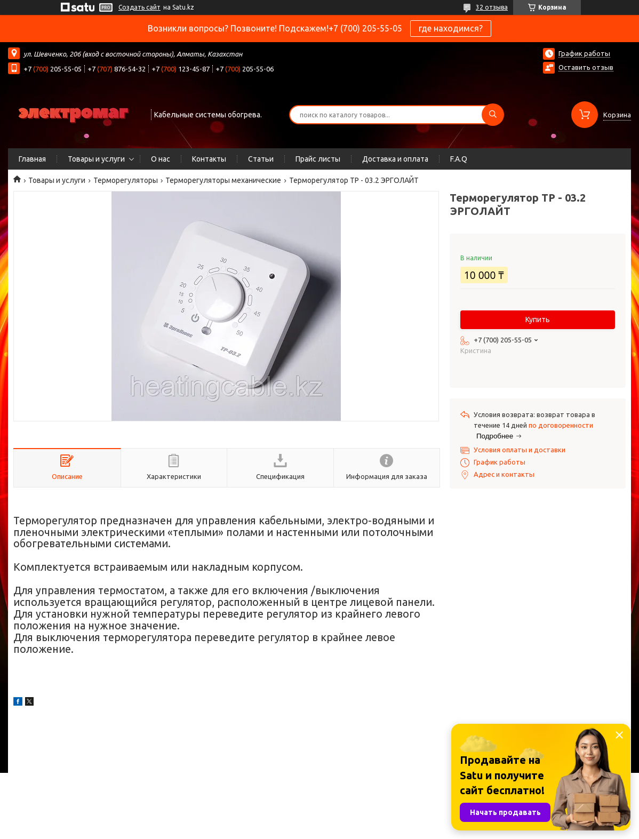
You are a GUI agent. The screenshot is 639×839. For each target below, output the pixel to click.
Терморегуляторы (125, 180)
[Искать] (493, 114)
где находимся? (451, 28)
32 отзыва (492, 7)
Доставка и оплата (395, 159)
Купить (537, 319)
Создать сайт (139, 7)
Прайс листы (317, 159)
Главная (32, 159)
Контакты (209, 159)
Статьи (261, 159)
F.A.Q (458, 159)
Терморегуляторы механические (223, 180)
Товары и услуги (96, 159)
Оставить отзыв (585, 67)
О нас (160, 159)
